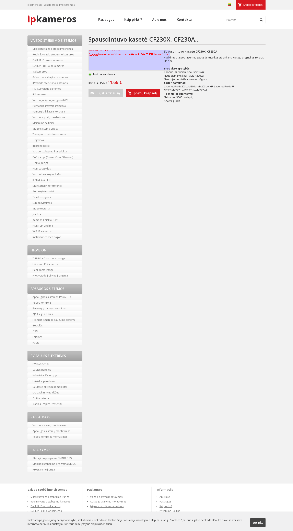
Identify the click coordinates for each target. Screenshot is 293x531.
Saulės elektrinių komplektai (50, 387)
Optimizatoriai (41, 398)
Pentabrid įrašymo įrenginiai (49, 106)
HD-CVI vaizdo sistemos (47, 88)
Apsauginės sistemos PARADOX (52, 297)
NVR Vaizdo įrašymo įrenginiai (50, 275)
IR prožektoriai (41, 146)
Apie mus (159, 19)
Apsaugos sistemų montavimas (51, 431)
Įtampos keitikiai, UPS (46, 220)
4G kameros (40, 71)
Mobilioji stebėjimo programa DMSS (54, 464)
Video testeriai (41, 208)
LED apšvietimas (42, 203)
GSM (35, 331)
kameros (52, 19)
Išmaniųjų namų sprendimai (49, 308)
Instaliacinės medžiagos (47, 237)
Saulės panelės (42, 369)
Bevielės (38, 325)
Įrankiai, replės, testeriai (47, 404)
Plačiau (107, 524)
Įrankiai (37, 214)
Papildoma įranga (43, 270)
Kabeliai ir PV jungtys (45, 375)
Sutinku (258, 522)
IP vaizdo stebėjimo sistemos (50, 83)
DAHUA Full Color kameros (49, 66)
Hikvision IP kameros (45, 264)
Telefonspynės (42, 197)
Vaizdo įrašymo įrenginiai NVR (50, 100)
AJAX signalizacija (43, 314)
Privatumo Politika (170, 511)
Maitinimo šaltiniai (43, 123)
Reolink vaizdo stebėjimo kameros (53, 54)
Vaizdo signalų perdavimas (49, 117)
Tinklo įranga (40, 163)
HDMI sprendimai (43, 225)
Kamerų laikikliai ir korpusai (49, 111)
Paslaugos (106, 19)
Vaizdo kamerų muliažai (47, 174)
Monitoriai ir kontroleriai (47, 185)
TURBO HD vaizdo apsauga (49, 258)
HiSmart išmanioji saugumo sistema (54, 320)
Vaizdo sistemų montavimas (50, 425)
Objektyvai (39, 140)
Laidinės (38, 337)
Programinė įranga (44, 469)
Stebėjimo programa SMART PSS (52, 458)
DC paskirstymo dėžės (46, 392)
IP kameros (39, 94)
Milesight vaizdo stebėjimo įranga (53, 49)
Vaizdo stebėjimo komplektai (50, 151)
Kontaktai (184, 19)
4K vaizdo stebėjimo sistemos (50, 77)
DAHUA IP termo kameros (48, 60)
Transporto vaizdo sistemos (50, 134)
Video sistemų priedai (46, 128)
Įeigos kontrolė (42, 302)
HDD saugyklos (42, 168)
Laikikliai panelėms (44, 381)
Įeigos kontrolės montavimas (50, 436)
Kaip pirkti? (133, 19)
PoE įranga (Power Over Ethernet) (53, 157)
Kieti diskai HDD (42, 180)
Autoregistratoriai (43, 191)
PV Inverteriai (41, 364)
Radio (36, 342)
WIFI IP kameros (42, 231)
